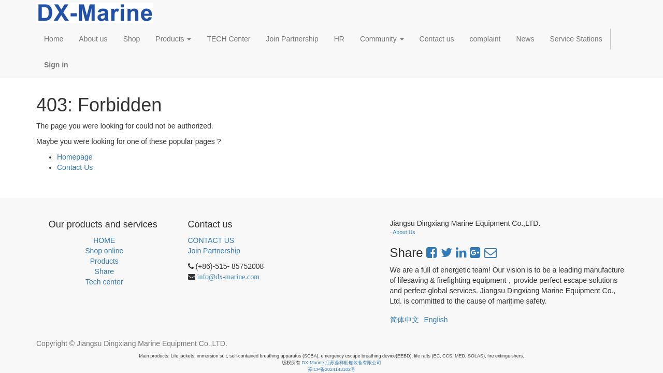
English (436, 319)
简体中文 (404, 319)
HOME (104, 240)
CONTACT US (211, 240)
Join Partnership (214, 251)
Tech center (104, 282)
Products (104, 261)
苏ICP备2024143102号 (331, 369)
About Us (404, 232)
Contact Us (75, 167)
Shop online (104, 251)
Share (104, 271)
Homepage (75, 157)
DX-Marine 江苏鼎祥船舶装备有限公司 (342, 362)
